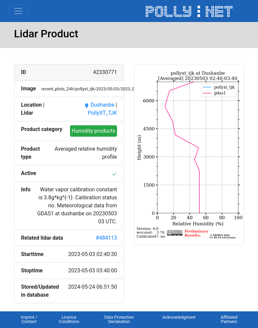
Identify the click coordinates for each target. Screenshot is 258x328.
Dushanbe (99, 105)
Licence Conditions (69, 319)
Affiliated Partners (229, 319)
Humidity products (93, 131)
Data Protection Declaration (119, 319)
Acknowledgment (178, 317)
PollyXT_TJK (102, 113)
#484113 (106, 238)
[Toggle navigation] (18, 11)
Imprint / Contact (29, 319)
